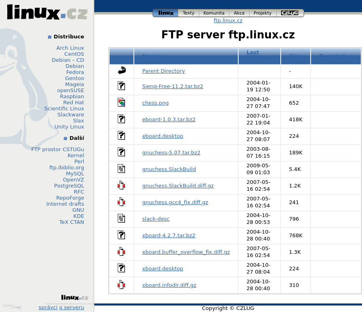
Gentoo (74, 78)
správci (48, 307)
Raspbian (72, 96)
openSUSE (70, 90)
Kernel (76, 155)
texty (188, 13)
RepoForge (70, 198)
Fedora (75, 72)
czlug (290, 13)
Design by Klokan (12, 307)
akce (239, 13)
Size (295, 56)
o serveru (71, 307)
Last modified (259, 55)
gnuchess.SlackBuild (169, 169)
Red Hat (73, 102)
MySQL (75, 174)
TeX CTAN (71, 222)
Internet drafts (65, 204)
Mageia (74, 84)
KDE (78, 216)
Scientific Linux (64, 108)
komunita (214, 13)
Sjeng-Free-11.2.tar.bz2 (172, 86)
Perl (79, 161)
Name (150, 56)
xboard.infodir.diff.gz (169, 285)
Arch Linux (71, 48)
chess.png (155, 103)
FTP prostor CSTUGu (57, 149)
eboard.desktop (163, 136)
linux (165, 13)
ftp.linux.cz (228, 20)
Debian (75, 66)
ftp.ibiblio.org (66, 167)
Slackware (70, 115)
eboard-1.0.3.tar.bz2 (169, 119)
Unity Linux (69, 127)
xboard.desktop (162, 269)
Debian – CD (68, 60)
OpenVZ (73, 180)
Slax (78, 121)
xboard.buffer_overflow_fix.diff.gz (186, 252)
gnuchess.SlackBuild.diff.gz (178, 186)
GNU (78, 210)
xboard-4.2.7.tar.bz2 (169, 235)
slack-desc (156, 219)
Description (336, 56)
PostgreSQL (69, 186)
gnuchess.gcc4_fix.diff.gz (175, 202)
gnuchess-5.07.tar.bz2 (171, 153)
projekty (263, 13)
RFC (79, 192)
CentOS (74, 54)
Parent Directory (163, 71)
